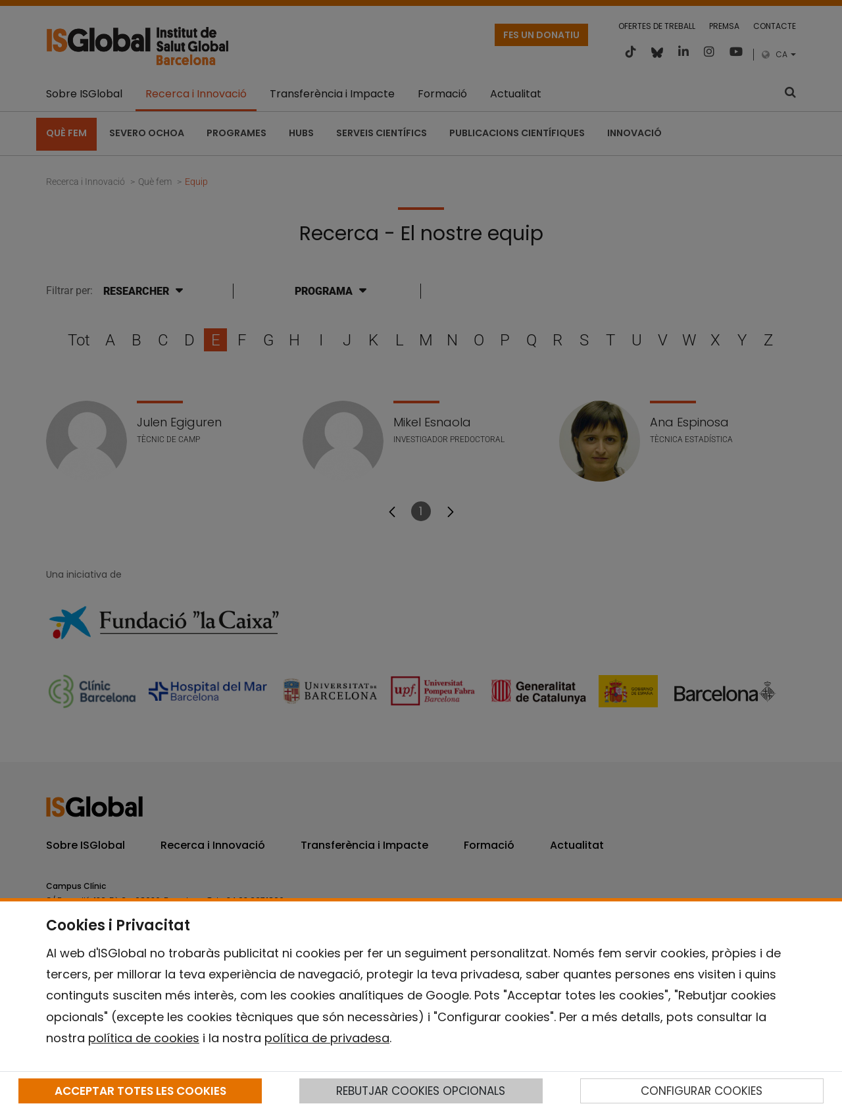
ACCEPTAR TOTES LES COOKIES (140, 1091)
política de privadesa (326, 1038)
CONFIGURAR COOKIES (701, 1091)
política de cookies (143, 1038)
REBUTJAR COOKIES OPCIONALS (420, 1091)
